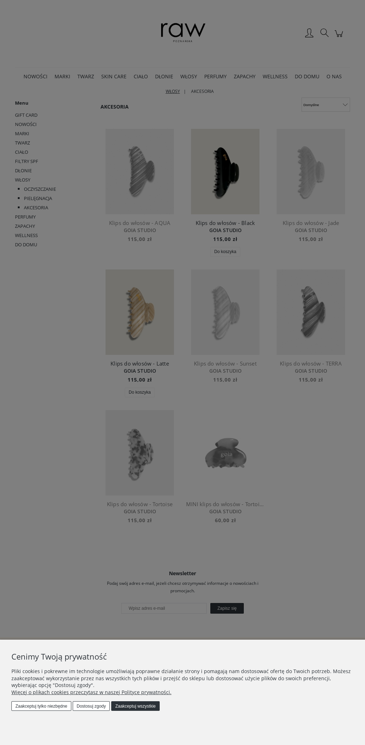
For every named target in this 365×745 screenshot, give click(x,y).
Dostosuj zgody (91, 706)
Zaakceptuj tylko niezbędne (41, 706)
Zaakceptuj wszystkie (135, 706)
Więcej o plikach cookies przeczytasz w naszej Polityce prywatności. (91, 692)
